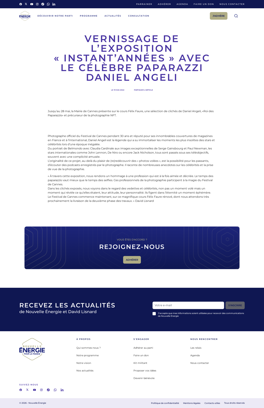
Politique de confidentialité (165, 403)
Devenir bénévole (144, 378)
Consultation (138, 15)
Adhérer (164, 4)
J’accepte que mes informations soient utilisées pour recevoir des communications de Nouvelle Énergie (201, 314)
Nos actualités (84, 370)
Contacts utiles (212, 403)
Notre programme (87, 355)
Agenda (182, 4)
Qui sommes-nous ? (88, 347)
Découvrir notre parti (55, 15)
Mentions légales (191, 403)
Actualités (112, 15)
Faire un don (204, 4)
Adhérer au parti (143, 347)
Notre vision (83, 363)
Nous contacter (232, 4)
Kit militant (140, 363)
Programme (89, 15)
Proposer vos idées (144, 370)
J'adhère (219, 15)
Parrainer (144, 4)
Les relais (195, 347)
